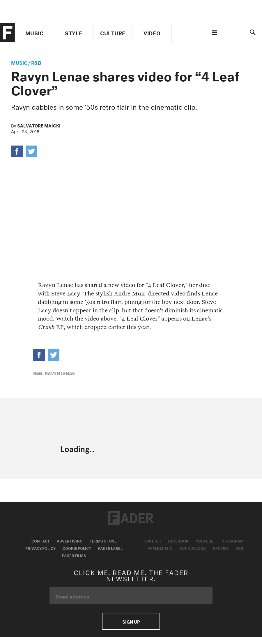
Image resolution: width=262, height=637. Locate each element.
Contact (40, 540)
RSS (239, 548)
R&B (36, 62)
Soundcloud (192, 548)
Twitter (152, 540)
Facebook (178, 540)
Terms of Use (103, 540)
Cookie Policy (77, 548)
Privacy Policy (40, 548)
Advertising (70, 540)
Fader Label (110, 548)
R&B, (38, 372)
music (19, 62)
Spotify (221, 548)
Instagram (232, 540)
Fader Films (74, 555)
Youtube (204, 540)
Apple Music (160, 548)
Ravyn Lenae (60, 372)
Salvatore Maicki (39, 125)
